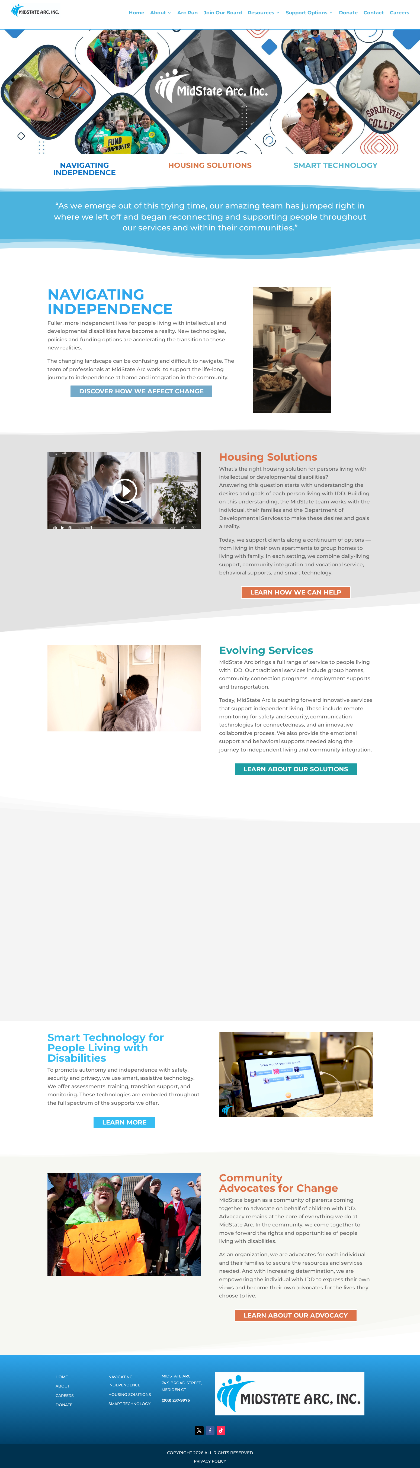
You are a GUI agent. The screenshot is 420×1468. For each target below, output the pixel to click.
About (158, 13)
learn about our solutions (295, 769)
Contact (374, 13)
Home (136, 13)
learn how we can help (295, 592)
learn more (124, 1122)
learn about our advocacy (296, 1315)
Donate (348, 13)
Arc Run (187, 13)
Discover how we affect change (141, 391)
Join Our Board (223, 13)
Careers (399, 13)
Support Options (307, 13)
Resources (261, 13)
